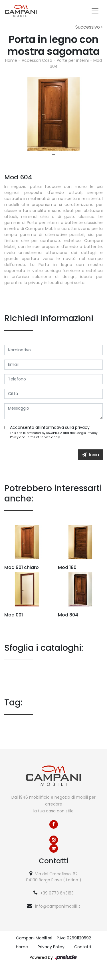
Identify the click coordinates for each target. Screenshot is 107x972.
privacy (82, 427)
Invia (90, 454)
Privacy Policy (51, 947)
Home (11, 60)
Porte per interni (73, 60)
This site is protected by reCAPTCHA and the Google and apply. (54, 435)
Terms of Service (38, 437)
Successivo (89, 27)
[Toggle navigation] (95, 10)
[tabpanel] (53, 114)
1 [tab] (53, 155)
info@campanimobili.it (57, 906)
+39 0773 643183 (57, 893)
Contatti (82, 947)
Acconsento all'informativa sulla (50, 427)
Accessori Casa (37, 60)
